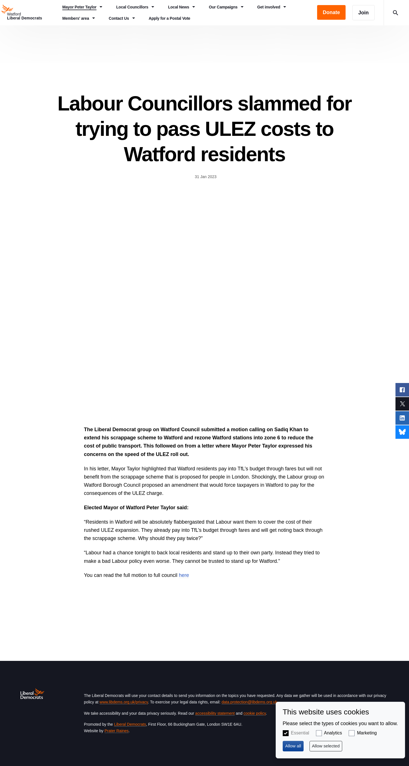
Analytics (333, 732)
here (184, 575)
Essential (300, 732)
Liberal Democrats (130, 724)
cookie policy (255, 713)
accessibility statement (215, 713)
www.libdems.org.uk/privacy (124, 702)
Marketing (367, 732)
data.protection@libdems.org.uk (249, 702)
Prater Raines (117, 731)
